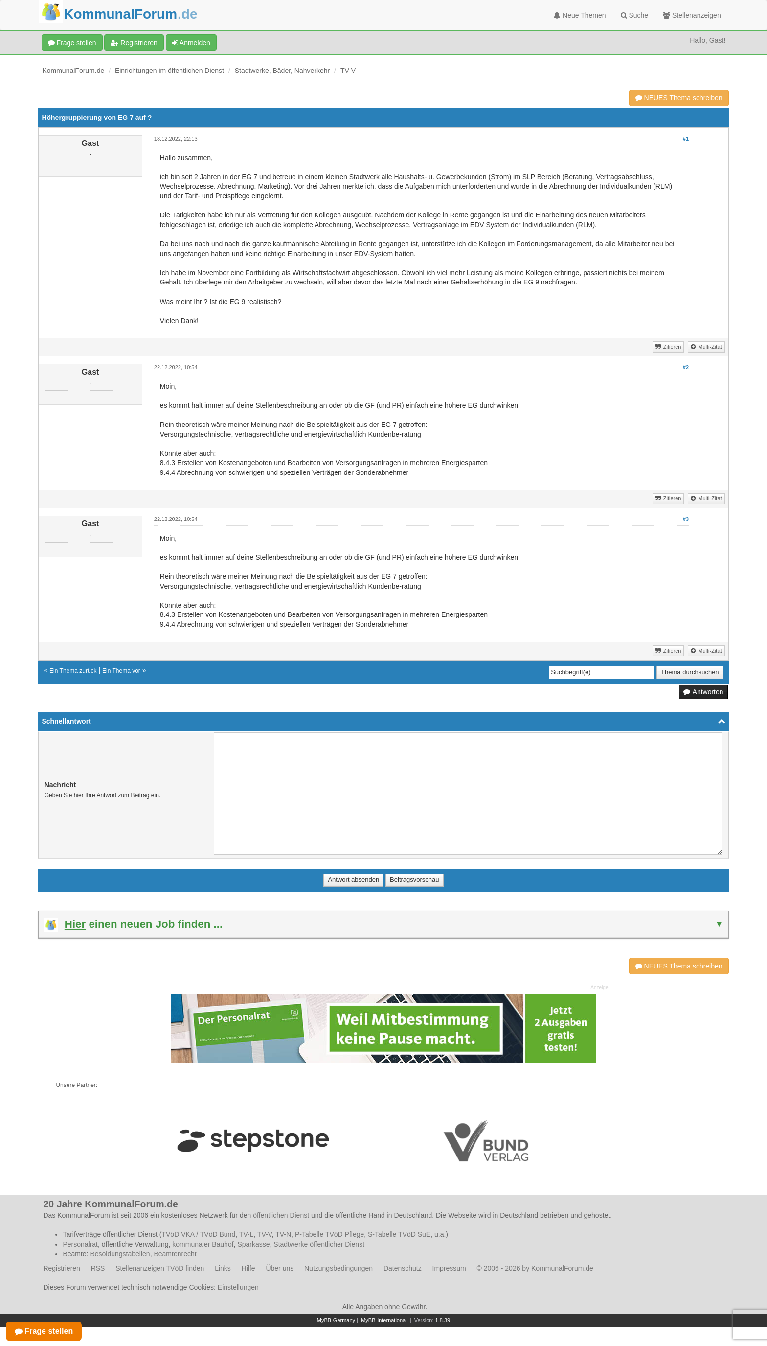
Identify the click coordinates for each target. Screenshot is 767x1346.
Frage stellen (72, 43)
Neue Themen (580, 15)
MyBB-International (384, 1320)
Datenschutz (403, 1268)
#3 (686, 519)
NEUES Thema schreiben (678, 98)
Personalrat (80, 1244)
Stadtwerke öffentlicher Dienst (318, 1244)
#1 (686, 139)
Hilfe (248, 1268)
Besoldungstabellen (120, 1254)
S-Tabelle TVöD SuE (399, 1234)
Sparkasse (253, 1244)
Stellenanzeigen (692, 15)
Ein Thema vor (121, 670)
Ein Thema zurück (73, 670)
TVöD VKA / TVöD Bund (198, 1234)
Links (223, 1268)
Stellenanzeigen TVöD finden (159, 1268)
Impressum (449, 1268)
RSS (98, 1268)
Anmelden (191, 43)
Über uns (279, 1268)
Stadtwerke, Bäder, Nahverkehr (282, 70)
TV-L (246, 1234)
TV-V (348, 70)
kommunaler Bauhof (202, 1244)
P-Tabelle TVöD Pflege (329, 1234)
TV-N (283, 1234)
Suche (635, 15)
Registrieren (134, 43)
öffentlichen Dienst (281, 1215)
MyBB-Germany (336, 1320)
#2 (686, 367)
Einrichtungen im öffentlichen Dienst (169, 70)
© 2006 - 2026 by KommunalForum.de (535, 1268)
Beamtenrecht (175, 1254)
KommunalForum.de (73, 70)
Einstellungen (238, 1287)
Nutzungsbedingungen (338, 1268)
